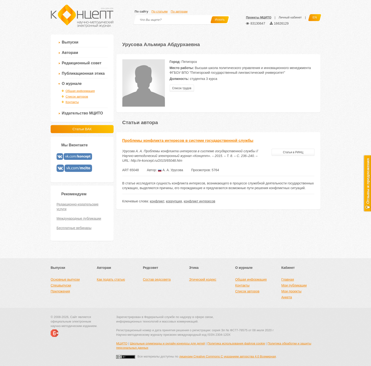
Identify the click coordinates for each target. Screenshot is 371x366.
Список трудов (181, 88)
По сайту (141, 11)
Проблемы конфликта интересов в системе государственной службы (187, 141)
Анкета (286, 297)
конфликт (157, 201)
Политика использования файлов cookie (236, 343)
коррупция (174, 201)
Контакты (72, 102)
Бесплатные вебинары (74, 228)
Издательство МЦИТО (82, 113)
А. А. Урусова (170, 170)
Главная (287, 279)
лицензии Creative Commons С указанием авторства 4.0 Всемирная (227, 356)
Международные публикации (79, 218)
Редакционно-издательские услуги (77, 206)
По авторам (179, 11)
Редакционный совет (82, 63)
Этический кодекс (202, 279)
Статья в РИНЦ (293, 152)
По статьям (159, 11)
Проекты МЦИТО (258, 17)
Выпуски (70, 42)
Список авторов (77, 96)
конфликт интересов (199, 201)
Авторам (70, 53)
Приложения (60, 291)
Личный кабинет (290, 17)
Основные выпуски (65, 279)
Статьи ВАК (82, 129)
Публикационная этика (83, 73)
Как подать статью (111, 279)
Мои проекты (291, 291)
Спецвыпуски (61, 285)
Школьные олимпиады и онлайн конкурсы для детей (167, 343)
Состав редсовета (157, 279)
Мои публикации (294, 285)
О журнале (72, 84)
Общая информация (80, 91)
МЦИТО (121, 343)
